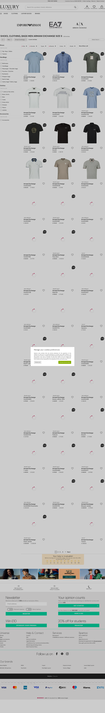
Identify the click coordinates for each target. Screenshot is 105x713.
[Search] (75, 7)
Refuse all (37, 362)
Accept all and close (65, 362)
